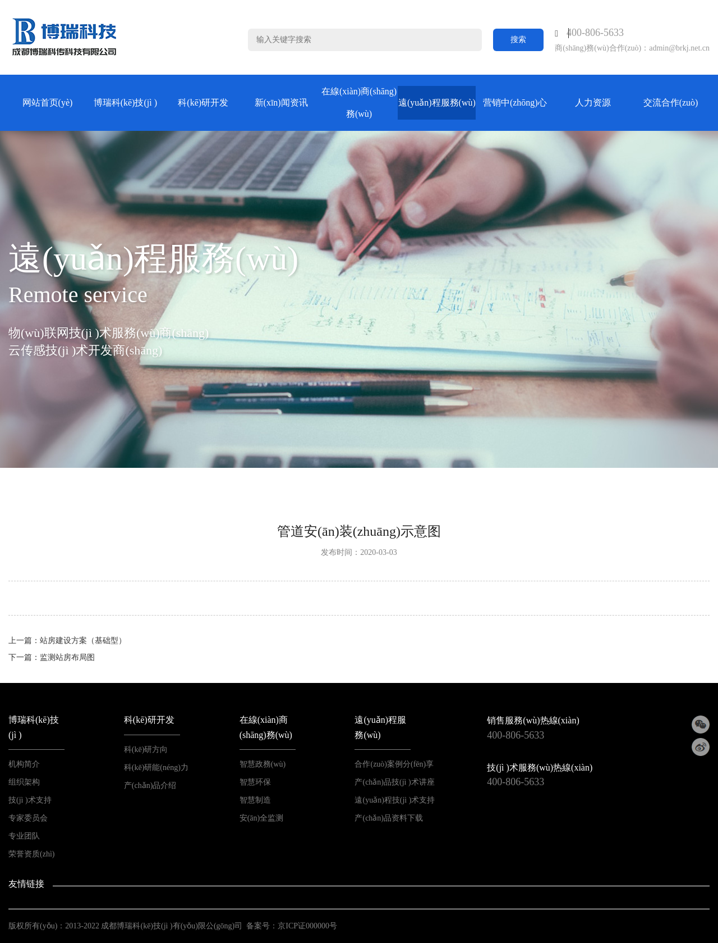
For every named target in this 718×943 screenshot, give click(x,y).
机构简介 (24, 764)
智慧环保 (255, 782)
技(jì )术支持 (30, 800)
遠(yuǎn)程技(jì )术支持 (395, 800)
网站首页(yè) (47, 102)
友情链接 (26, 884)
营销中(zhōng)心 (515, 102)
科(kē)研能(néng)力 (156, 767)
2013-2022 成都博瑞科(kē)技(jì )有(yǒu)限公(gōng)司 (153, 926)
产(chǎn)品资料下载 (389, 818)
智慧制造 (255, 800)
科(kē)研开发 (203, 102)
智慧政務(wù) (263, 764)
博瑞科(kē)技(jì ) (125, 102)
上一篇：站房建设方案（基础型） (67, 640)
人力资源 (593, 102)
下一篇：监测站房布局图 (51, 657)
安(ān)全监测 (262, 818)
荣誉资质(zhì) (31, 854)
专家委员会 (28, 818)
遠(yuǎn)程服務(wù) (437, 102)
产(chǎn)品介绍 (150, 785)
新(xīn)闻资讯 (281, 102)
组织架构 (24, 782)
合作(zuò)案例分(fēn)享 (394, 764)
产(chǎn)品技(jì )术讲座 (394, 782)
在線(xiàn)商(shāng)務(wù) (359, 102)
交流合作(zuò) (670, 102)
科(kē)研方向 (146, 749)
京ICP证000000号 (307, 926)
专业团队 (24, 836)
